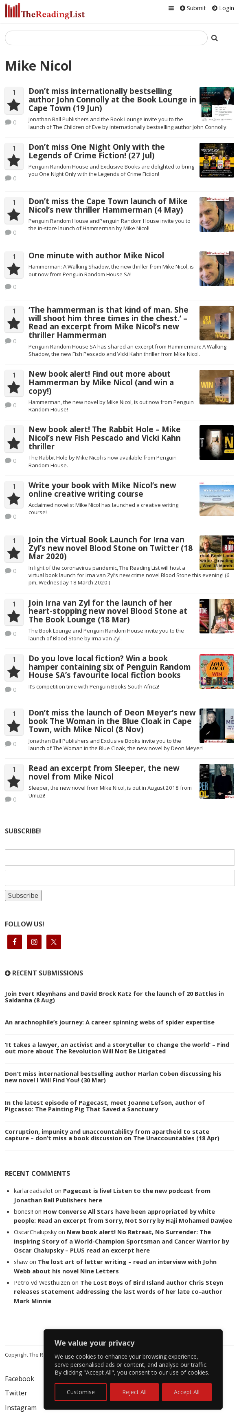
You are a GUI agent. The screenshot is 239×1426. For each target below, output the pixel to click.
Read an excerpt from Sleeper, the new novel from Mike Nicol (104, 772)
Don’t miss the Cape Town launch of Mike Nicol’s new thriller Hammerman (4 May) (108, 205)
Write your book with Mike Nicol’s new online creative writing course (102, 489)
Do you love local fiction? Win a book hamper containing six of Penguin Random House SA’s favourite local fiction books (110, 667)
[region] (133, 1369)
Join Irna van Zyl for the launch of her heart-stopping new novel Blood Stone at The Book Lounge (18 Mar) (108, 611)
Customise (81, 1392)
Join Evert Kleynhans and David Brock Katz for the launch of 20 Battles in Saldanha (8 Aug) (114, 996)
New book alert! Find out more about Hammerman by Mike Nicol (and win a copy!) (101, 382)
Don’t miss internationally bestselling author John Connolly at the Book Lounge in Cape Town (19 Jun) (112, 99)
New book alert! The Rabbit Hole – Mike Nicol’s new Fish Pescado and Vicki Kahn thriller (105, 438)
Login (223, 8)
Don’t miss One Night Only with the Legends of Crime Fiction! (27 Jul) (97, 151)
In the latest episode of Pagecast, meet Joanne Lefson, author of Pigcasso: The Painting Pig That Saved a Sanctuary (105, 1105)
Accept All (187, 1392)
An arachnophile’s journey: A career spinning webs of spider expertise (110, 1022)
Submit (193, 8)
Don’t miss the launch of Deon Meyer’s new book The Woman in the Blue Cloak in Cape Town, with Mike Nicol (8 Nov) (112, 721)
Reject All (134, 1392)
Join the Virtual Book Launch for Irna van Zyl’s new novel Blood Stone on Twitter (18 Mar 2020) (111, 548)
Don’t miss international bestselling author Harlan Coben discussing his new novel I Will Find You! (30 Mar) (113, 1076)
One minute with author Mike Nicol (96, 255)
